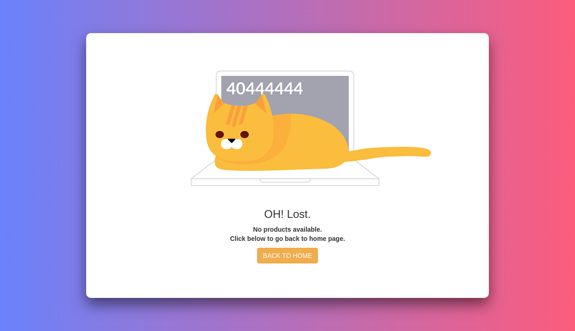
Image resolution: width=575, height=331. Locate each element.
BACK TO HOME (287, 255)
